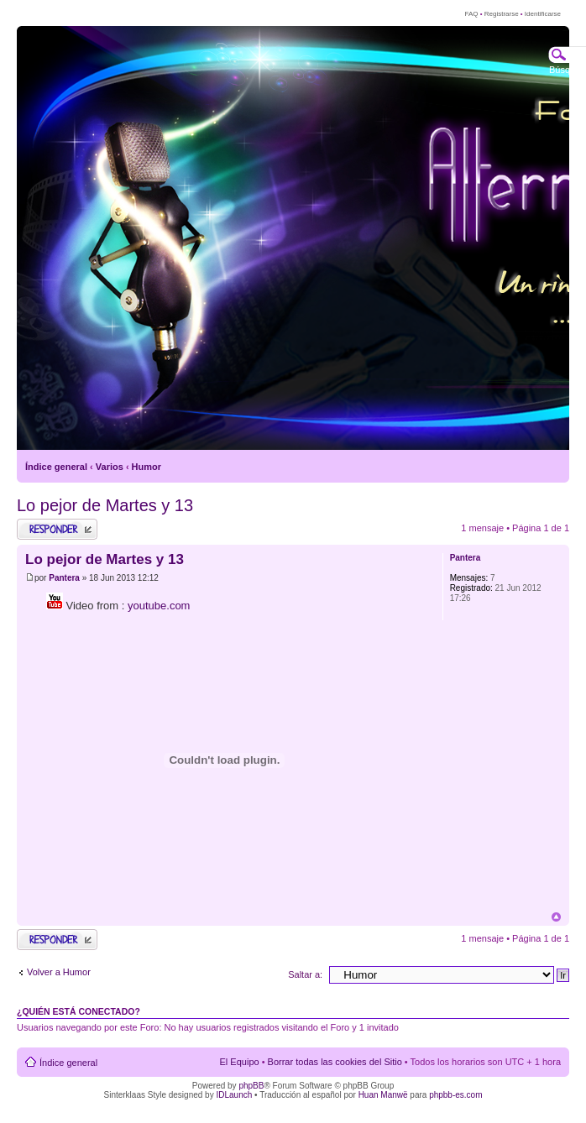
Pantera (64, 577)
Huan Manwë (383, 1094)
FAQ (471, 14)
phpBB (251, 1085)
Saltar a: (305, 974)
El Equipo (239, 1062)
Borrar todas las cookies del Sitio (335, 1062)
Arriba (556, 917)
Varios (109, 467)
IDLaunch (234, 1094)
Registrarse (501, 14)
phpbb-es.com (455, 1094)
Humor (146, 467)
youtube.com (159, 605)
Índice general (56, 467)
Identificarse (543, 14)
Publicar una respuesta (57, 529)
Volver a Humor (59, 972)
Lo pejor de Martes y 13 (105, 505)
